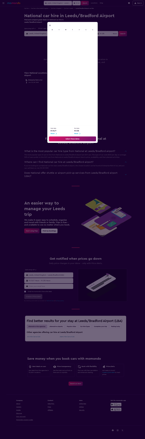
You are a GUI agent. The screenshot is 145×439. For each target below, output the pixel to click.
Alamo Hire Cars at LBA (67, 338)
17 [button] (59, 63)
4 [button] (64, 53)
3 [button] (59, 53)
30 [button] (55, 72)
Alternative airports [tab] (56, 328)
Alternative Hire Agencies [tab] (37, 328)
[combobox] (30, 29)
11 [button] (64, 58)
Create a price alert (109, 374)
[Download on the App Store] (116, 411)
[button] (3, 3)
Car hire (27, 8)
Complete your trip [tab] (100, 328)
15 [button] (50, 63)
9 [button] (54, 58)
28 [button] (45, 72)
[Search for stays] (3, 13)
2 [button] (54, 53)
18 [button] (64, 63)
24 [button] (59, 68)
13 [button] (40, 63)
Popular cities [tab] (71, 328)
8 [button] (49, 58)
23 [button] (55, 68)
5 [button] (69, 53)
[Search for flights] (3, 9)
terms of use (50, 302)
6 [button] (40, 58)
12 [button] (69, 58)
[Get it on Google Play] (116, 406)
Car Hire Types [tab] (85, 328)
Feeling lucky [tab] (116, 328)
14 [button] (45, 63)
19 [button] (69, 63)
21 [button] (45, 68)
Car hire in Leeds (69, 8)
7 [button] (95, 58)
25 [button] (64, 68)
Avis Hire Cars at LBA (34, 338)
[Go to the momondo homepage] (13, 3)
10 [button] (59, 58)
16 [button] (54, 63)
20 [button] (40, 68)
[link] (32, 232)
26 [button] (69, 68)
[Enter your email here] (51, 288)
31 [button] (59, 72)
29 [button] (50, 72)
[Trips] (3, 23)
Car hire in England (56, 8)
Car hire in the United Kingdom (40, 8)
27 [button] (40, 72)
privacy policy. (60, 302)
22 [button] (50, 68)
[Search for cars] (3, 18)
